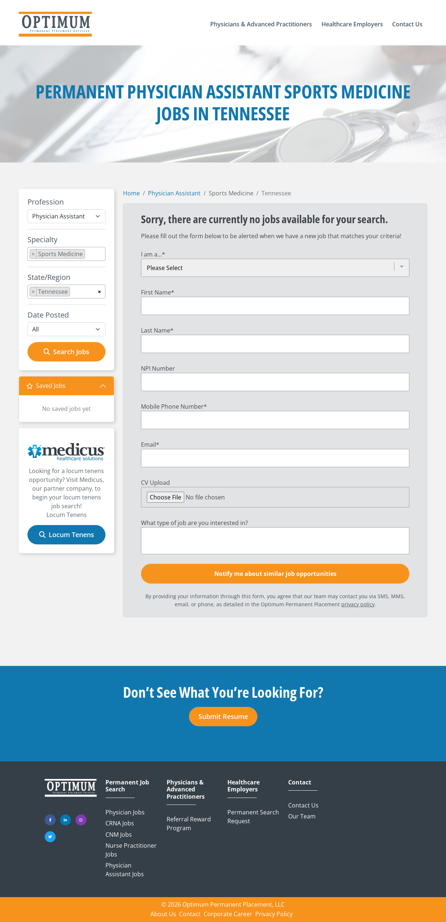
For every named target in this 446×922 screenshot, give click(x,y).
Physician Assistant (174, 193)
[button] (261, 24)
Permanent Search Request (253, 816)
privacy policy (358, 604)
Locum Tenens (66, 534)
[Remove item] (33, 254)
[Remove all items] (99, 290)
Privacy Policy (274, 914)
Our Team (302, 816)
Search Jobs (66, 351)
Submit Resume (223, 716)
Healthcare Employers (243, 786)
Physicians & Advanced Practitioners (186, 789)
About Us (163, 914)
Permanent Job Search (127, 786)
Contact (299, 782)
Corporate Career (228, 914)
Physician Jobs (125, 812)
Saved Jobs (46, 386)
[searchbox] (89, 255)
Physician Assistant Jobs (124, 869)
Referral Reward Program (189, 823)
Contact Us (303, 805)
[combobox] (66, 254)
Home (131, 193)
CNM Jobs (118, 835)
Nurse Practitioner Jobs (131, 850)
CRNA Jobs (119, 823)
